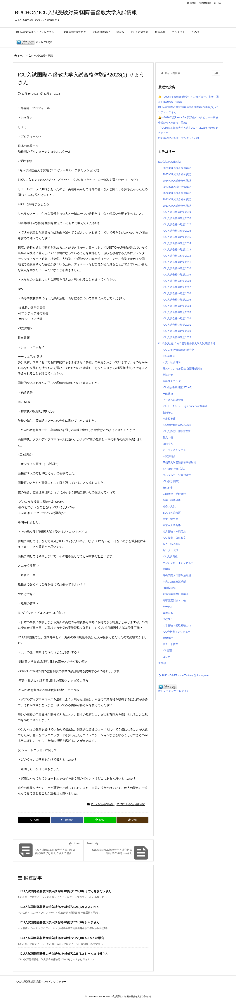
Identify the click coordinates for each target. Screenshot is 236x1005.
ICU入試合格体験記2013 (177, 249)
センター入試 (170, 550)
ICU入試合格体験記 (42, 55)
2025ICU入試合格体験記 (177, 174)
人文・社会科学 (172, 362)
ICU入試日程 (170, 556)
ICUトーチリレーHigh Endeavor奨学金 (185, 406)
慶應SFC (168, 612)
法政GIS (167, 619)
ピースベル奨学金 (173, 399)
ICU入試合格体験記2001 (177, 324)
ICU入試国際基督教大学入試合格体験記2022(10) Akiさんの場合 (62, 938)
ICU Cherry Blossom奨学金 (178, 349)
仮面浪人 (168, 443)
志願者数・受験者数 (174, 493)
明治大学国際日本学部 (175, 594)
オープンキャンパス (174, 450)
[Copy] (133, 820)
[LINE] (100, 820)
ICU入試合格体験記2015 (177, 236)
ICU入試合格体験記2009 (177, 274)
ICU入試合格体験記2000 (177, 330)
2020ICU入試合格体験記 (177, 205)
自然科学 (168, 487)
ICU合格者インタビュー (176, 631)
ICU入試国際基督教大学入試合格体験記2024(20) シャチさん (59, 922)
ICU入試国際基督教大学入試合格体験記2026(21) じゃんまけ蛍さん (64, 953)
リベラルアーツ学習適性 (177, 475)
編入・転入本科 (172, 543)
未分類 (162, 663)
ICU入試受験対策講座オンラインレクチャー (41, 981)
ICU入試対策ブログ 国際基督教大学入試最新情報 (186, 343)
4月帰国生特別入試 (174, 468)
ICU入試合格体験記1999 (177, 337)
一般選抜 (168, 393)
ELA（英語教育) (172, 512)
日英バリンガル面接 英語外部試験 (182, 368)
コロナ (166, 656)
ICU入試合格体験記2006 (177, 293)
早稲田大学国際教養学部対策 (179, 462)
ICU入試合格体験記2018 (177, 218)
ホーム (21, 55)
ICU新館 (167, 650)
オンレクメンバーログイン (173, 690)
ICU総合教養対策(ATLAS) (177, 387)
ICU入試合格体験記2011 (177, 262)
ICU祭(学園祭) (171, 481)
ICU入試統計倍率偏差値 (176, 431)
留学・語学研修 (172, 500)
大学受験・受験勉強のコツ (178, 625)
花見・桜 (168, 437)
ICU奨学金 (169, 356)
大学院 (166, 569)
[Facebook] (67, 820)
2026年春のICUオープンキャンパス (178, 138)
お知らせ (168, 412)
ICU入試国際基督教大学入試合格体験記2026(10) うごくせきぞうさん (65, 891)
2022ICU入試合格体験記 (177, 193)
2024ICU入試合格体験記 (177, 180)
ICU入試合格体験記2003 (177, 312)
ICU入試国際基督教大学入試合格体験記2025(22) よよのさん (59, 906)
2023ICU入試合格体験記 (131, 804)
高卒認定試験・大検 (174, 600)
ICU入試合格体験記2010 (177, 268)
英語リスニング (172, 381)
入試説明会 (169, 456)
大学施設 (168, 637)
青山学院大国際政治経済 (177, 575)
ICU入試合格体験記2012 (177, 255)
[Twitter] (34, 820)
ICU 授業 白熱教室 (174, 537)
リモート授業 (170, 644)
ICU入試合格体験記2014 (177, 243)
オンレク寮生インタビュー (178, 562)
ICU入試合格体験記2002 (177, 318)
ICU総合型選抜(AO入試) (177, 424)
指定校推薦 (169, 418)
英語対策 (168, 374)
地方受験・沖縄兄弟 (174, 531)
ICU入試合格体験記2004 (177, 305)
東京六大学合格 (172, 525)
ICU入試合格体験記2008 (177, 280)
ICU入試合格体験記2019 (177, 211)
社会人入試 (169, 506)
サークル (168, 606)
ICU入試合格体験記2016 (177, 230)
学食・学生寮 (170, 518)
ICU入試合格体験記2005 (177, 299)
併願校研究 (169, 587)
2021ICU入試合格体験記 (177, 199)
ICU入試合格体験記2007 (177, 287)
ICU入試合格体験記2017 (177, 224)
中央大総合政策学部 (174, 581)
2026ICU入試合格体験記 (177, 168)
